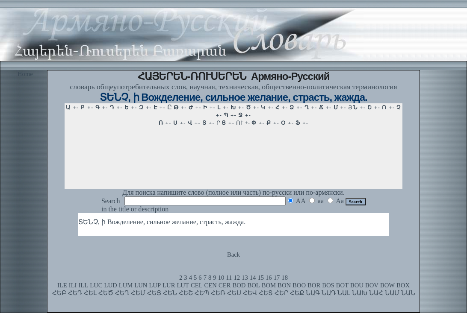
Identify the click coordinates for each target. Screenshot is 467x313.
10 (221, 277)
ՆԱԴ (329, 293)
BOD (238, 285)
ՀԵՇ (186, 293)
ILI (73, 285)
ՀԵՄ (138, 293)
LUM (126, 285)
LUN (140, 285)
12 (237, 277)
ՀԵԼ (90, 293)
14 (253, 277)
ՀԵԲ (59, 293)
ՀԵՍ (234, 293)
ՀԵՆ (170, 293)
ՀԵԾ (105, 293)
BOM (269, 285)
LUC (96, 285)
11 (229, 277)
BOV (371, 285)
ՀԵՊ (202, 293)
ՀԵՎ (250, 293)
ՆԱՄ (392, 293)
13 (245, 277)
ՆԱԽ (359, 293)
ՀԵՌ (218, 293)
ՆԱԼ (343, 293)
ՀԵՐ (281, 293)
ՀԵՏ (266, 293)
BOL (253, 285)
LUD (110, 285)
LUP (155, 285)
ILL (83, 285)
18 (284, 277)
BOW (387, 285)
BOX (403, 285)
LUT (183, 285)
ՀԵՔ (297, 293)
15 (260, 277)
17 (277, 277)
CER (225, 285)
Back (233, 254)
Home (25, 73)
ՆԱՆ (408, 293)
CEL (197, 285)
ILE (62, 285)
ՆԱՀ (376, 293)
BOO (299, 285)
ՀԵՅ (154, 293)
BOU (357, 285)
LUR (169, 285)
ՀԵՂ (122, 293)
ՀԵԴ (75, 293)
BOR (313, 285)
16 (269, 277)
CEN (210, 285)
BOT (342, 285)
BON (284, 285)
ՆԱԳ (313, 293)
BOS (328, 285)
